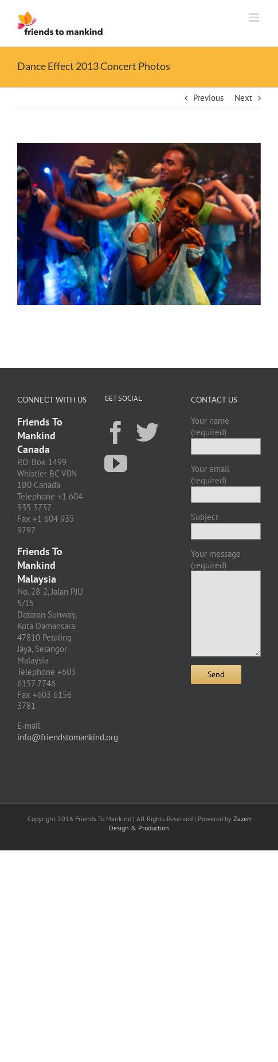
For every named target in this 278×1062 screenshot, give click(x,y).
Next (243, 97)
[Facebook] (115, 431)
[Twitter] (147, 431)
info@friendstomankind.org (67, 737)
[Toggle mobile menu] (255, 17)
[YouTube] (115, 462)
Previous (208, 97)
